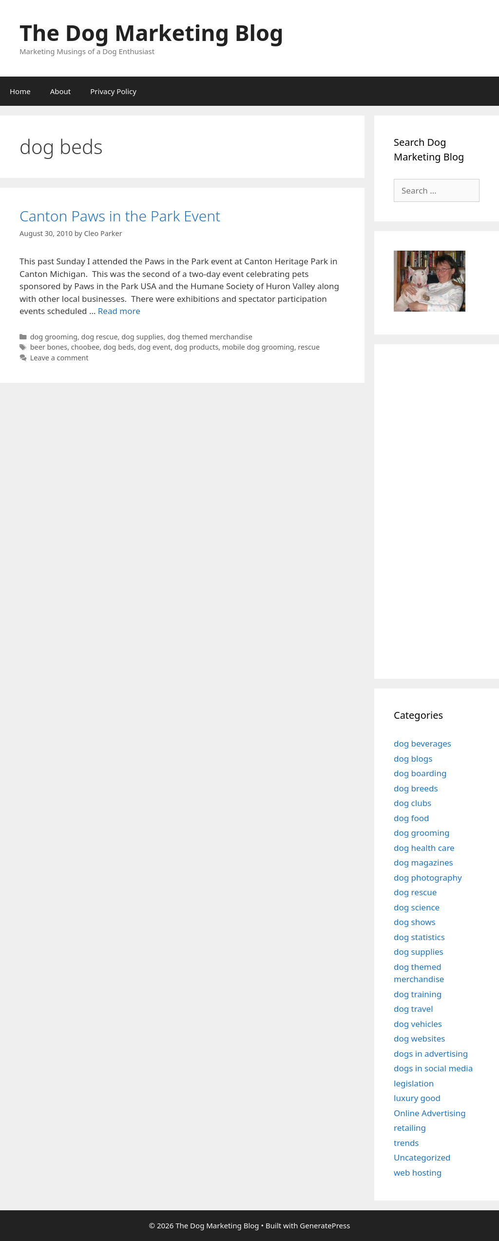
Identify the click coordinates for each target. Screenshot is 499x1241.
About (60, 91)
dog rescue (99, 336)
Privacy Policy (113, 91)
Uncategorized (422, 1157)
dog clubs (412, 802)
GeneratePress (325, 1225)
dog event (154, 347)
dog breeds (416, 788)
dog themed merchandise (209, 336)
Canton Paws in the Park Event (119, 216)
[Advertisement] (446, 510)
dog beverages (422, 743)
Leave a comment (59, 357)
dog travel (413, 1008)
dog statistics (419, 937)
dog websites (419, 1038)
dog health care (424, 847)
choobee (85, 347)
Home (20, 91)
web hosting (417, 1172)
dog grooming (53, 336)
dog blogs (413, 758)
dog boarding (420, 773)
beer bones (48, 347)
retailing (410, 1127)
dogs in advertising (431, 1053)
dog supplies (142, 336)
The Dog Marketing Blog (151, 32)
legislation (414, 1083)
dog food (411, 818)
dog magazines (423, 862)
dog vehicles (418, 1023)
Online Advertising (430, 1113)
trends (406, 1142)
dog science (417, 907)
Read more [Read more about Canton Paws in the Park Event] (119, 310)
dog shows (415, 921)
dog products (196, 347)
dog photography (428, 877)
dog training (417, 994)
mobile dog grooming (258, 347)
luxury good (417, 1097)
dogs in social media (433, 1068)
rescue (309, 347)
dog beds (118, 347)
